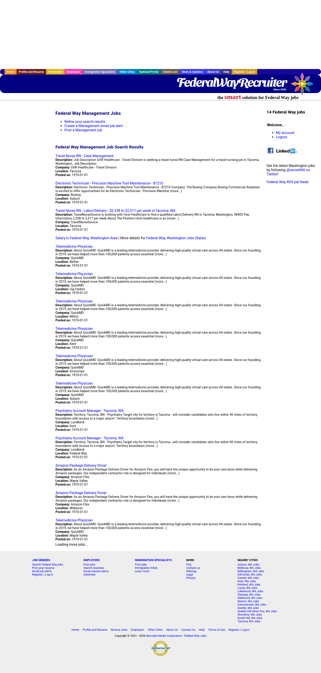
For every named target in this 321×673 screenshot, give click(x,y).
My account (285, 133)
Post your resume (43, 568)
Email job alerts (42, 571)
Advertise (89, 574)
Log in (49, 574)
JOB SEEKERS (41, 560)
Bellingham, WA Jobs (251, 571)
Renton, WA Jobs (248, 601)
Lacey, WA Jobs (247, 588)
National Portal (148, 71)
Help (226, 71)
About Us (213, 71)
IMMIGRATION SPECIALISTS (153, 560)
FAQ (188, 564)
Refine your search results (84, 122)
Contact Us (188, 629)
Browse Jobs (119, 629)
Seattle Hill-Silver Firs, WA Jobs (257, 611)
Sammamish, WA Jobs (252, 604)
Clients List (170, 71)
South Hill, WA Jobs (250, 618)
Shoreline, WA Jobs (250, 614)
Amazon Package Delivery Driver (81, 465)
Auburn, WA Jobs (248, 564)
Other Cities (127, 71)
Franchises (55, 71)
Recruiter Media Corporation (164, 635)
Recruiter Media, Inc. (304, 85)
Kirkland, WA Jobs (249, 584)
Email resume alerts (96, 571)
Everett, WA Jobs (248, 578)
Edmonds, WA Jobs (250, 574)
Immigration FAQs (146, 568)
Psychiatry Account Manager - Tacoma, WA (89, 411)
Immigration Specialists (100, 71)
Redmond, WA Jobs (250, 598)
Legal (189, 574)
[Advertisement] (160, 34)
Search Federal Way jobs (47, 564)
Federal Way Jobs (195, 635)
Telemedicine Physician (74, 246)
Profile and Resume (31, 71)
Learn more (142, 571)
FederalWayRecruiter (231, 82)
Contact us (193, 568)
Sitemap (191, 571)
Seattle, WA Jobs (248, 608)
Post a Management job (83, 130)
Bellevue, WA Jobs (249, 568)
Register (37, 574)
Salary (201, 238)
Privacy (190, 578)
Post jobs (89, 564)
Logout (281, 137)
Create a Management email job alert (93, 126)
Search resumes (93, 568)
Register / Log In (244, 71)
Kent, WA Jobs (247, 581)
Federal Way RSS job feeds (288, 182)
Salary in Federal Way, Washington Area (87, 238)
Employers (73, 71)
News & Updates (192, 71)
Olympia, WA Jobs (249, 594)
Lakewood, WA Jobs (250, 591)
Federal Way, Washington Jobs (170, 238)
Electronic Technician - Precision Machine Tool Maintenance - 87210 (109, 183)
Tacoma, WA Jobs (249, 621)
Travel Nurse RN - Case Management (85, 156)
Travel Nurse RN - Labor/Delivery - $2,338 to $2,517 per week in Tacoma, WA (115, 211)
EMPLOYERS (91, 560)
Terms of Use (216, 629)
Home (10, 71)
